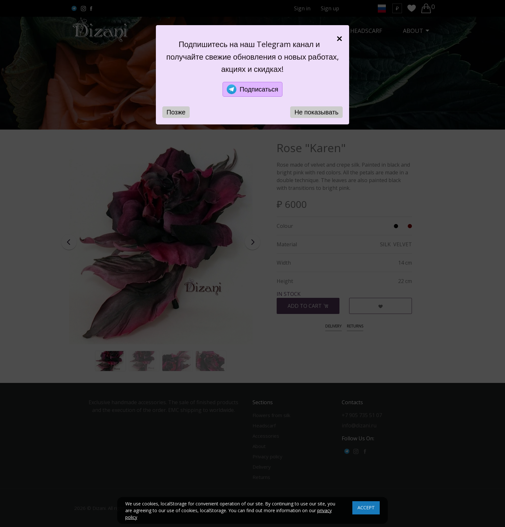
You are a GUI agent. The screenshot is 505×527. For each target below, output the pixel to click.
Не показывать (316, 112)
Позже (176, 112)
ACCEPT (366, 507)
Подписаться (252, 89)
